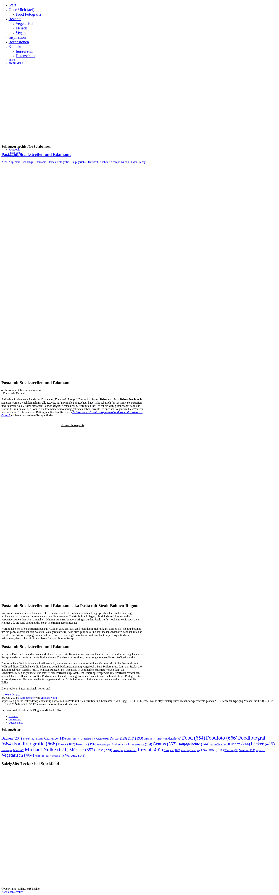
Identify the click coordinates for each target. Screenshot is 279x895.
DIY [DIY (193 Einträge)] (135, 738)
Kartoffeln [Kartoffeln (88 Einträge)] (218, 744)
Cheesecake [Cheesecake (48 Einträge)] (73, 739)
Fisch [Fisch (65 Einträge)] (162, 738)
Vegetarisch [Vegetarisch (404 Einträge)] (17, 755)
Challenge (27, 161)
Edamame (40, 161)
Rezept (142, 161)
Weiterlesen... (12, 694)
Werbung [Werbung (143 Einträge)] (75, 755)
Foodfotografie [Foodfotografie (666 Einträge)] (35, 743)
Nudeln (125, 161)
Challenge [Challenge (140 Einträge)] (55, 738)
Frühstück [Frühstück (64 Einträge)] (104, 744)
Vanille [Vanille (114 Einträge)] (247, 750)
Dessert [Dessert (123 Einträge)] (118, 738)
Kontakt (13, 716)
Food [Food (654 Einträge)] (193, 738)
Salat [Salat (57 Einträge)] (185, 750)
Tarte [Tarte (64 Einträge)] (195, 750)
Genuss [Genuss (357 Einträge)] (165, 743)
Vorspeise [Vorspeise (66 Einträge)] (42, 755)
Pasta (134, 161)
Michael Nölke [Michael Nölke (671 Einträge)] (47, 749)
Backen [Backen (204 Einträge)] (11, 738)
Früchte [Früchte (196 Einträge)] (86, 744)
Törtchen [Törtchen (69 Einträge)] (231, 750)
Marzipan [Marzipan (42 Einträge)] (6, 751)
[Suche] (12, 59)
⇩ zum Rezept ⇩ (72, 425)
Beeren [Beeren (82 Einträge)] (29, 738)
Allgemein (14, 161)
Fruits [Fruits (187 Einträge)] (66, 744)
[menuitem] (143, 5)
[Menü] (16, 62)
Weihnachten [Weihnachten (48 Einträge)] (57, 756)
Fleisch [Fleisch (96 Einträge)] (174, 738)
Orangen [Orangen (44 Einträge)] (118, 750)
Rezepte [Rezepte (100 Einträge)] (172, 750)
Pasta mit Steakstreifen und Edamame (36, 154)
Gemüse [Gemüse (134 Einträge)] (142, 744)
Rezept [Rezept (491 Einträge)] (150, 749)
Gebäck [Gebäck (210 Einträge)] (122, 744)
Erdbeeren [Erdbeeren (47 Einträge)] (150, 739)
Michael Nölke (48, 697)
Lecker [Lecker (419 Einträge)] (263, 743)
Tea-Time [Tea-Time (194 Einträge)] (212, 750)
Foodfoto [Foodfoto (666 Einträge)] (221, 738)
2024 (4, 161)
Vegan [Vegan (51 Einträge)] (260, 750)
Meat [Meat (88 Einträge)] (18, 750)
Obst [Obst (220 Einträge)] (104, 750)
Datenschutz (16, 722)
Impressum (15, 719)
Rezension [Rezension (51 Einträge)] (130, 750)
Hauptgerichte (78, 161)
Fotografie (63, 161)
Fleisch (52, 161)
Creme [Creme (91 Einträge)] (102, 738)
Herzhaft (93, 161)
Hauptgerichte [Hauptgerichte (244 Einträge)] (193, 744)
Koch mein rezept (109, 161)
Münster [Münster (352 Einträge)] (82, 749)
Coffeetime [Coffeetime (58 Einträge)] (88, 739)
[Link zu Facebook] (14, 149)
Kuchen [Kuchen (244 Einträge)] (239, 744)
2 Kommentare (26, 697)
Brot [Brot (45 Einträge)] (39, 739)
